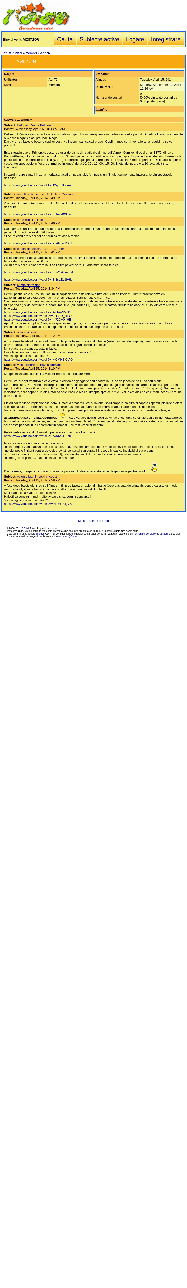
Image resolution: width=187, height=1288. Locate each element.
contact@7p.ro (68, 536)
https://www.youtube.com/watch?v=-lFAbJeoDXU (38, 243)
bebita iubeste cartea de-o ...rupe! (40, 248)
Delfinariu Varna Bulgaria (34, 125)
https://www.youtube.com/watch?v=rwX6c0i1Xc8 (37, 436)
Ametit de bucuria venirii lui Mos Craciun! (45, 194)
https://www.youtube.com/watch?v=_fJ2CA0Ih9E (37, 319)
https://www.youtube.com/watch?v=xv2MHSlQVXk (38, 359)
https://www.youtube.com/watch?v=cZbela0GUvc (38, 214)
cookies (40, 533)
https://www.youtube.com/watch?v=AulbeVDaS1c (38, 312)
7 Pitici (25, 528)
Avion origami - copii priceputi (37, 476)
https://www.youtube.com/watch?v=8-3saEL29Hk (38, 279)
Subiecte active (99, 39)
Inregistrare (165, 39)
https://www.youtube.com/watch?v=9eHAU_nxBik (38, 316)
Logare (135, 39)
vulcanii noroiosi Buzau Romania (39, 365)
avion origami (26, 332)
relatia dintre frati (28, 285)
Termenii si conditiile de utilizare (150, 533)
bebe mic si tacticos (30, 220)
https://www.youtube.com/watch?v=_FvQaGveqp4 (38, 272)
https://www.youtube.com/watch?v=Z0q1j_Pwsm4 (38, 185)
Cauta (65, 39)
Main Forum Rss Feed (93, 521)
